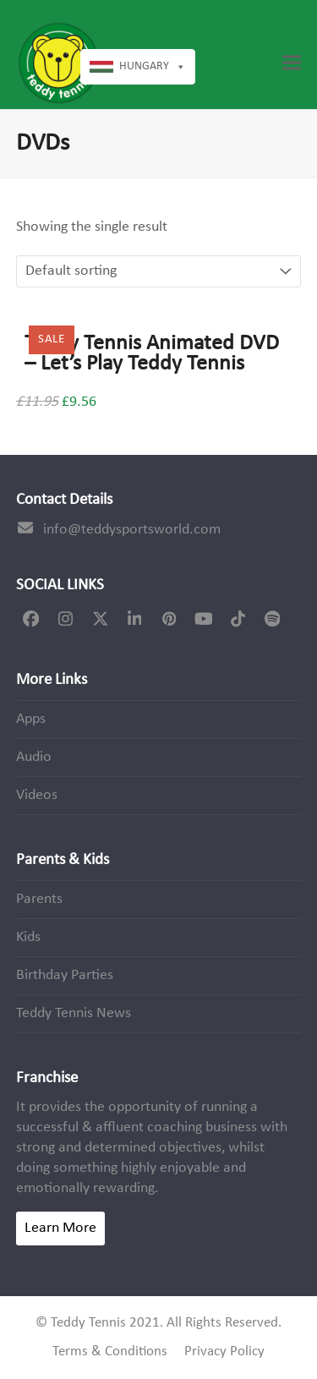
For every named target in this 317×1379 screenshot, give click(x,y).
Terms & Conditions (109, 1352)
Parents (39, 899)
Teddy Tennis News (73, 1013)
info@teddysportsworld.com (132, 530)
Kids (28, 937)
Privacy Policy (224, 1352)
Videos (36, 795)
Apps (31, 719)
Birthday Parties (64, 975)
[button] (291, 63)
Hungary (152, 67)
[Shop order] (110, 271)
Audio (34, 757)
